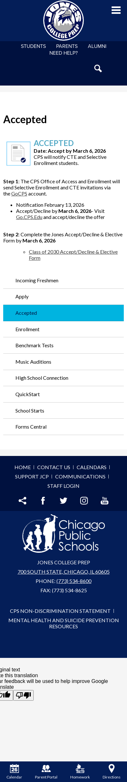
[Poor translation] (23, 695)
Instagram (84, 501)
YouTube (104, 501)
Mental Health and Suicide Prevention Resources (63, 623)
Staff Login (63, 486)
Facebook (43, 501)
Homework (80, 771)
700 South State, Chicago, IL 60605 (64, 571)
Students (33, 46)
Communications (80, 476)
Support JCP (32, 476)
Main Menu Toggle (116, 10)
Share (22, 501)
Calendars (91, 467)
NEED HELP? (63, 53)
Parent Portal (46, 771)
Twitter (63, 501)
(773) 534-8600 (73, 581)
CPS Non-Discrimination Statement (60, 611)
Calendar (14, 771)
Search (98, 68)
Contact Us (53, 467)
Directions (112, 771)
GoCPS (19, 193)
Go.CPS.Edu (29, 217)
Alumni (97, 46)
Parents (67, 46)
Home (22, 467)
